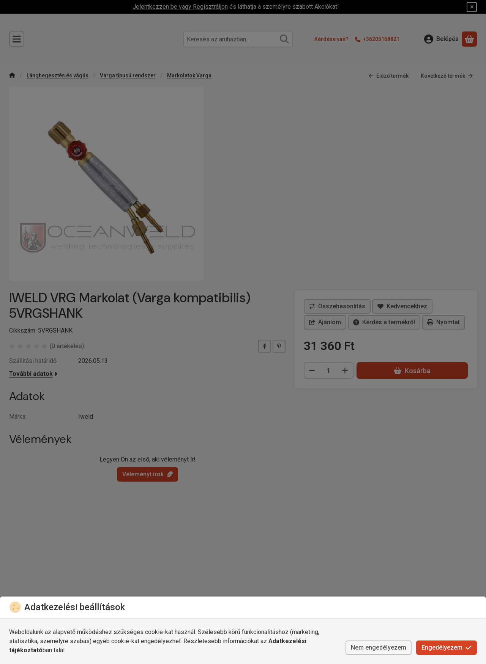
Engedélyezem (446, 647)
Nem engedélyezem (378, 647)
